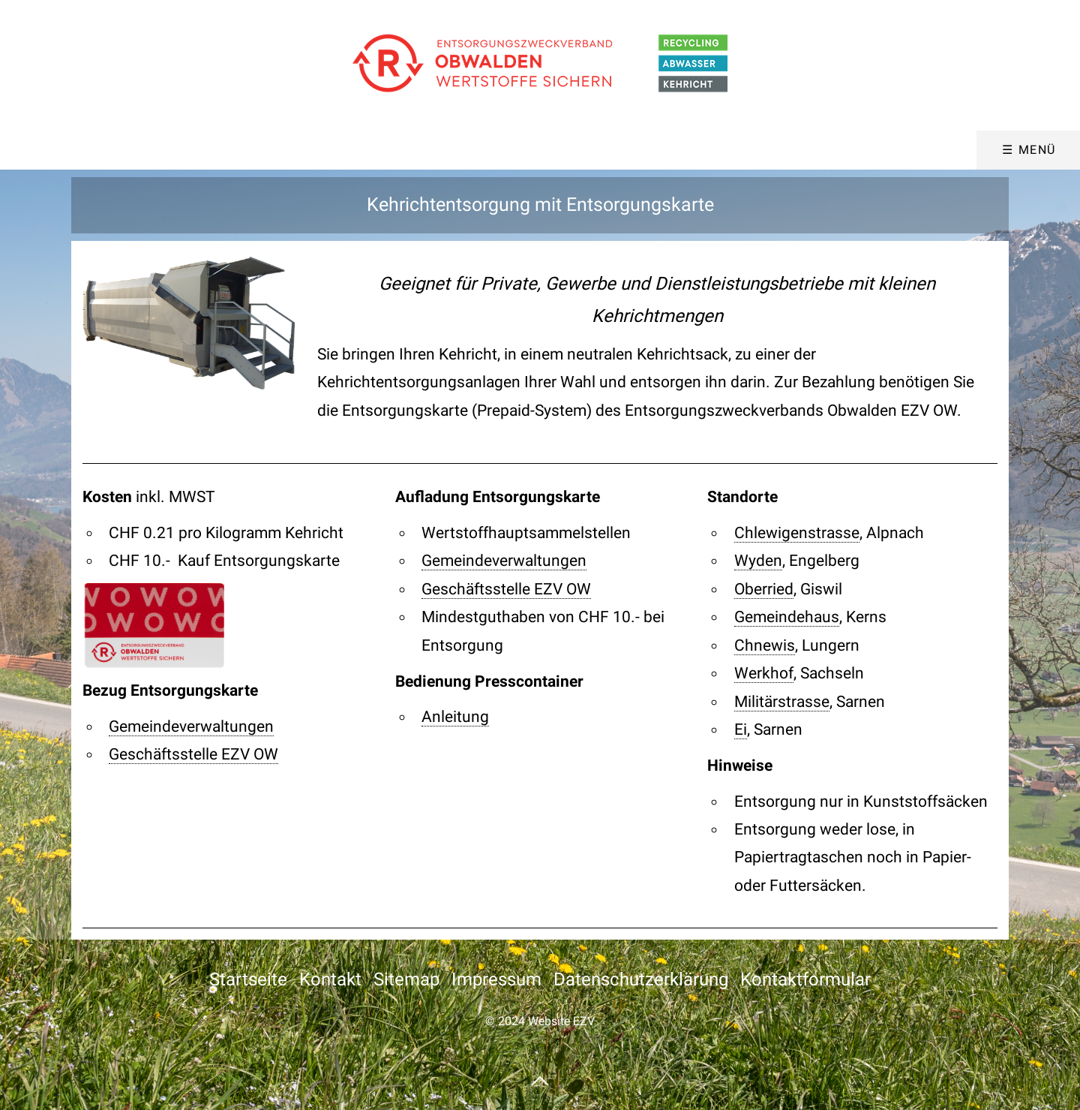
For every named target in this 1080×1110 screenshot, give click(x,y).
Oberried (764, 589)
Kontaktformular (805, 979)
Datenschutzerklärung (641, 979)
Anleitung (455, 717)
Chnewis (764, 645)
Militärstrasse (782, 702)
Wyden (758, 561)
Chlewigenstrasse (797, 533)
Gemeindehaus (786, 617)
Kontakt (330, 979)
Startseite (248, 979)
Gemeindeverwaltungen (191, 726)
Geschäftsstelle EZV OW (193, 754)
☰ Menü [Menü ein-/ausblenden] (1029, 150)
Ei (740, 729)
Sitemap (407, 979)
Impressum (497, 979)
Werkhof (764, 673)
